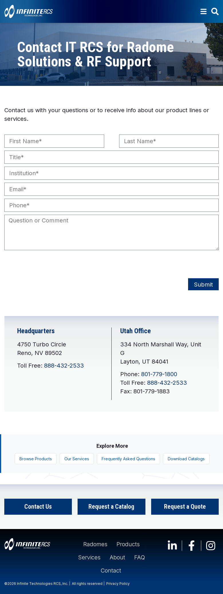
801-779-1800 (159, 374)
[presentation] (47, 264)
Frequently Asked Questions (128, 458)
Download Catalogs (186, 458)
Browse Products (35, 458)
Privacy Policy (118, 583)
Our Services (76, 458)
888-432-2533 (64, 365)
